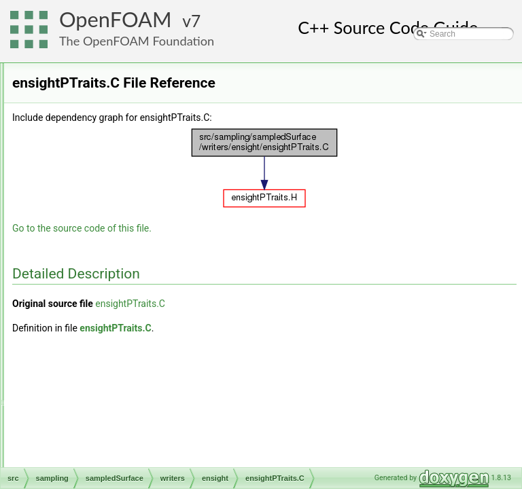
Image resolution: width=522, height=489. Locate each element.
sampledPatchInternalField (125, 153)
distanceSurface (106, 93)
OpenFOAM (115, 19)
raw (94, 392)
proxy (98, 377)
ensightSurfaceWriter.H (141, 317)
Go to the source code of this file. (251, 228)
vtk (93, 422)
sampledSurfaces (109, 197)
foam (97, 332)
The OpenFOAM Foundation (136, 40)
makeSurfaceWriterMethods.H (143, 436)
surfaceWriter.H (116, 466)
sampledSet (88, 63)
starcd (99, 407)
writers (89, 242)
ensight (101, 257)
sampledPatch (103, 138)
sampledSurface (96, 78)
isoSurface (96, 108)
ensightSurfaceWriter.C (141, 302)
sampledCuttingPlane (116, 123)
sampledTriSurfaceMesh (121, 212)
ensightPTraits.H (129, 287)
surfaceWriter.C (116, 451)
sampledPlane (103, 168)
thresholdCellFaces (112, 227)
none (97, 362)
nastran (102, 347)
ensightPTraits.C (129, 272)
